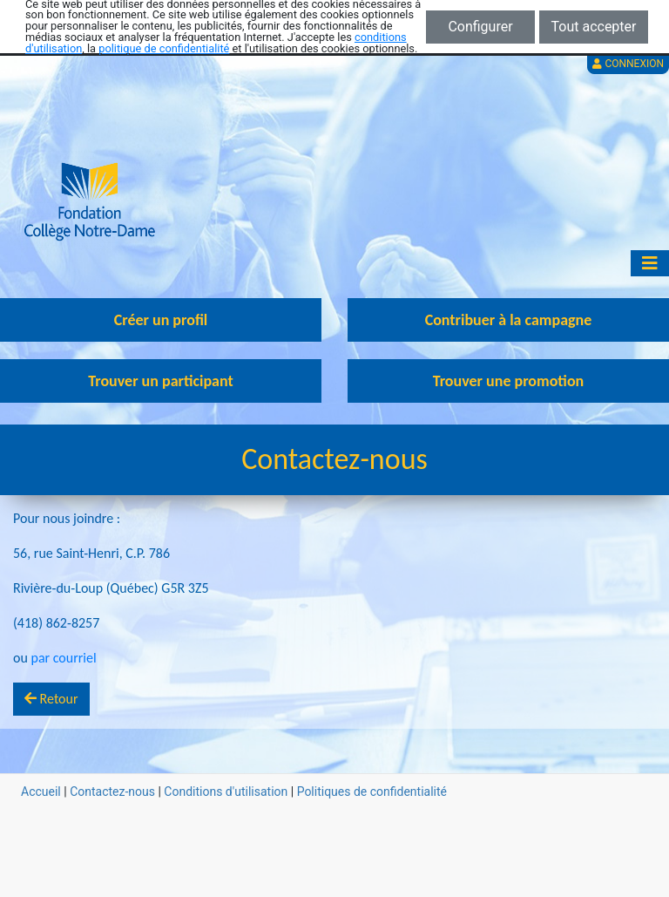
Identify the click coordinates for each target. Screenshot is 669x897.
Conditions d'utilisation (225, 791)
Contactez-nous (112, 791)
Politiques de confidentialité (372, 791)
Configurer (480, 26)
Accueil (41, 791)
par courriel (63, 657)
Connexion (628, 64)
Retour (51, 698)
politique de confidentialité (163, 48)
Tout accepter (594, 26)
